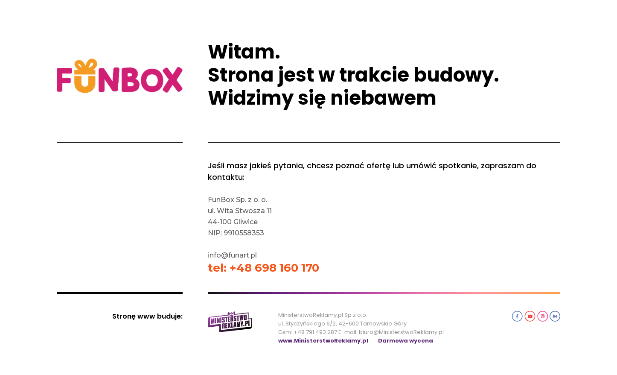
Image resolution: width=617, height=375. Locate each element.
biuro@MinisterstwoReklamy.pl (401, 332)
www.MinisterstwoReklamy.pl (323, 341)
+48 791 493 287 (315, 332)
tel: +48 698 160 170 (263, 268)
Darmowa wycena (405, 341)
